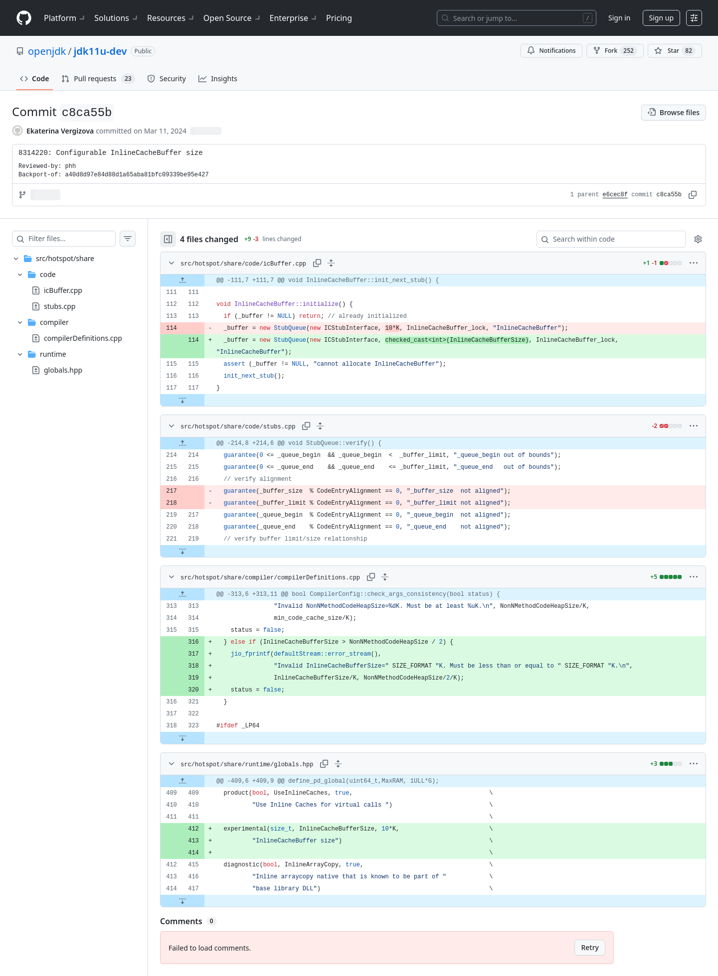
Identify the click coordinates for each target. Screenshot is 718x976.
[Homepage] (24, 18)
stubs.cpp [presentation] (59, 306)
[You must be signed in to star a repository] (675, 51)
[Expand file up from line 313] (182, 594)
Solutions (116, 17)
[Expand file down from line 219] (182, 551)
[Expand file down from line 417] (182, 901)
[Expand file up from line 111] (182, 280)
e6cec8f (615, 194)
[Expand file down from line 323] (182, 738)
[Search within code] (606, 239)
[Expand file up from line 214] (182, 443)
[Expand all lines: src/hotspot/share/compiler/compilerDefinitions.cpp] (385, 577)
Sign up (661, 17)
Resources (171, 17)
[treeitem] (74, 314)
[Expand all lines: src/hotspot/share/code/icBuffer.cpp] (331, 263)
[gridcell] (433, 280)
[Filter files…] (71, 238)
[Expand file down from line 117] (182, 400)
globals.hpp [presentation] (63, 370)
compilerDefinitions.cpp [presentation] (83, 338)
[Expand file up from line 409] (182, 781)
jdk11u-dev (100, 51)
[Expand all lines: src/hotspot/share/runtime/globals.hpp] (338, 764)
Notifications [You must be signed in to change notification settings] (551, 50)
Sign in (619, 17)
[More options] (694, 263)
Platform (65, 17)
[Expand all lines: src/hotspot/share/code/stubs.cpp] (320, 426)
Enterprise (294, 17)
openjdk (47, 51)
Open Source (232, 17)
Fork (615, 51)
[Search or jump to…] (516, 17)
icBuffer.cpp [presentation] (63, 290)
